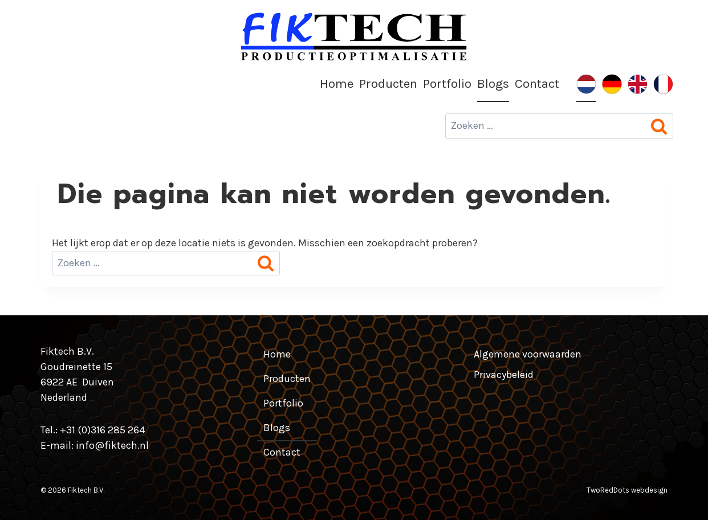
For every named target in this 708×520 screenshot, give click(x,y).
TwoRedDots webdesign (627, 490)
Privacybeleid (504, 374)
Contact (537, 83)
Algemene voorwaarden (527, 354)
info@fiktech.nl (112, 445)
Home (336, 83)
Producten (388, 83)
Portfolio (447, 83)
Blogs (493, 83)
